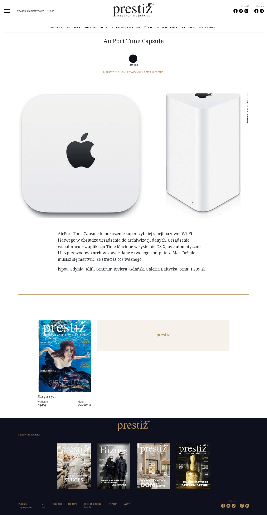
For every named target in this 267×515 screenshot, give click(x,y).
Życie (148, 27)
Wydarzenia (167, 27)
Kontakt (113, 504)
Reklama (73, 504)
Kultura (74, 27)
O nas (50, 10)
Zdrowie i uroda (126, 27)
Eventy (126, 504)
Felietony (207, 27)
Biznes (56, 27)
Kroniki (188, 27)
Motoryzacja (96, 27)
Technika (157, 72)
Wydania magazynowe (30, 10)
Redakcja (57, 504)
